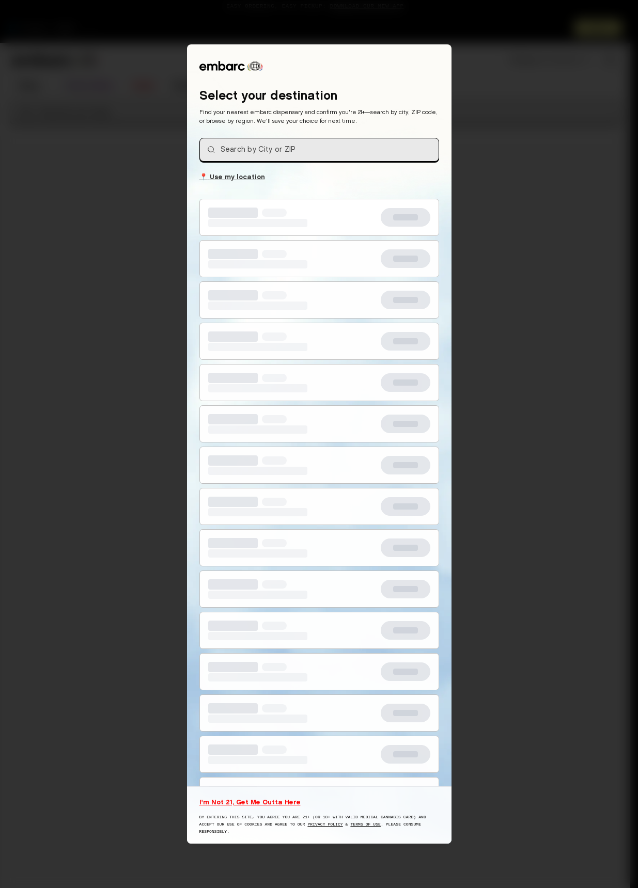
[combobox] (319, 150)
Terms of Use (365, 824)
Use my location (232, 176)
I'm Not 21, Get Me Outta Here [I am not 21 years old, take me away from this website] (250, 802)
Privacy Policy (325, 824)
